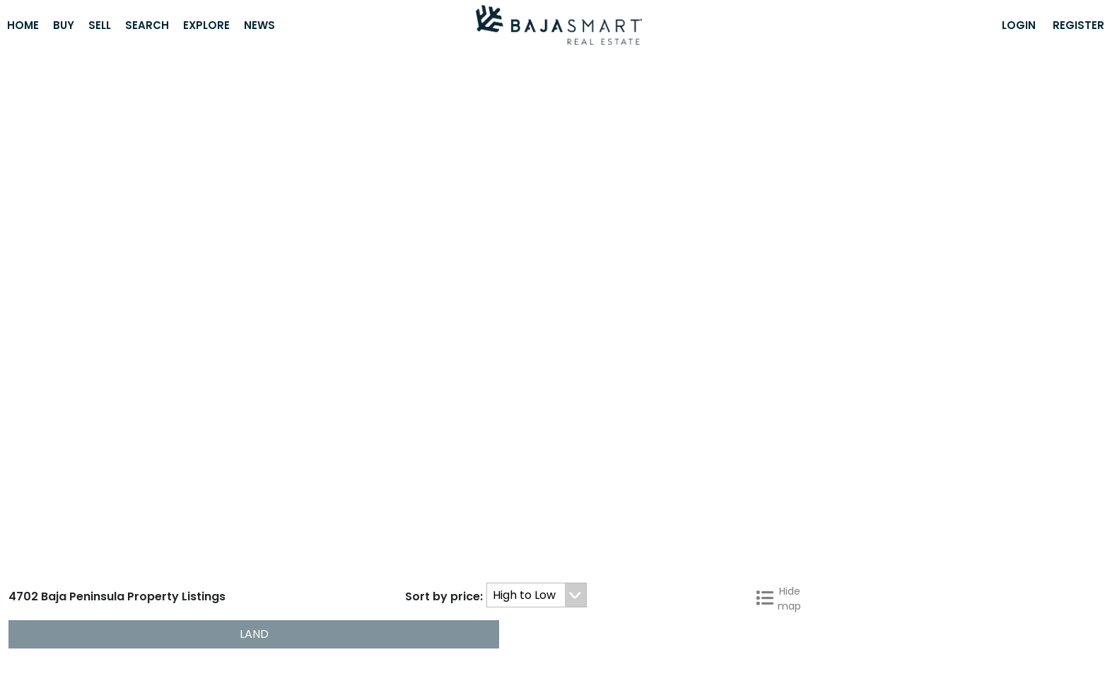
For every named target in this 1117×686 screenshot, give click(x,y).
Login (1019, 25)
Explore (206, 25)
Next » (1092, 583)
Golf (572, 629)
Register (1078, 25)
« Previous (687, 583)
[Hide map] (1096, 140)
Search (147, 25)
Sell (99, 25)
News (259, 25)
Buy (63, 25)
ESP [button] (654, 652)
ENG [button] (614, 652)
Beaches (620, 629)
